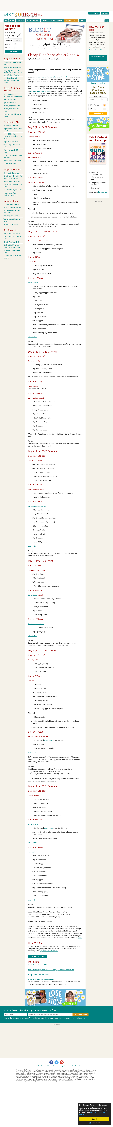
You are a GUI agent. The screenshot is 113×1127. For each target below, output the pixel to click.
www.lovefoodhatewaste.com (41, 979)
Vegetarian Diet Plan (11, 141)
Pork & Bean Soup (33, 282)
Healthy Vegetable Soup (12, 106)
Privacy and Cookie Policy (92, 1113)
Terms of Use (46, 1066)
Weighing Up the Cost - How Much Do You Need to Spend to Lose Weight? (13, 73)
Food (12, 20)
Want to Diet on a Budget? (13, 67)
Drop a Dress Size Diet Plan (13, 161)
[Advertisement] (56, 5)
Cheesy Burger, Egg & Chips (37, 506)
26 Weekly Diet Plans (11, 125)
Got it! (94, 1119)
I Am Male (98, 109)
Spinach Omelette (10, 102)
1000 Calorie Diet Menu (12, 233)
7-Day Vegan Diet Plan (11, 204)
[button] (9, 40)
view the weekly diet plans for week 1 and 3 (50, 77)
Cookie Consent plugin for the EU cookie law (94, 1123)
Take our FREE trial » (37, 956)
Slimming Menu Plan (11, 216)
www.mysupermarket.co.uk (40, 91)
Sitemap (67, 1066)
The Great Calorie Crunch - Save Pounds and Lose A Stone (13, 80)
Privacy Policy (58, 1066)
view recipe (32, 337)
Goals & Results (33, 20)
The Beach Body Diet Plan (13, 190)
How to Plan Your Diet (11, 242)
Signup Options (71, 20)
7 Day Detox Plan (10, 164)
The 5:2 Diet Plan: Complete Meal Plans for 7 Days (13, 136)
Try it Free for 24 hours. (49, 951)
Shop (82, 20)
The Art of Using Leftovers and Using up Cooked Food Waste (51, 970)
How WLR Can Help (38, 943)
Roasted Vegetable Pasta (36, 624)
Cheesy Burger (32, 595)
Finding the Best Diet (11, 224)
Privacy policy (91, 1018)
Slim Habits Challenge (11, 173)
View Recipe (32, 752)
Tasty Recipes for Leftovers (38, 974)
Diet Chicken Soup (10, 99)
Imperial (94, 83)
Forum (44, 20)
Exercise (21, 20)
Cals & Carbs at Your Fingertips (98, 139)
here (80, 938)
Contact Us (76, 1066)
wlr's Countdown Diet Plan (13, 207)
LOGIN (105, 13)
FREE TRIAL (94, 13)
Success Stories (56, 20)
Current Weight (98, 96)
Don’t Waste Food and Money (39, 965)
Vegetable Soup (33, 824)
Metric (102, 83)
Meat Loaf (31, 852)
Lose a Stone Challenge (12, 181)
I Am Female (98, 105)
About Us (36, 1066)
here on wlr (102, 192)
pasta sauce (48, 740)
